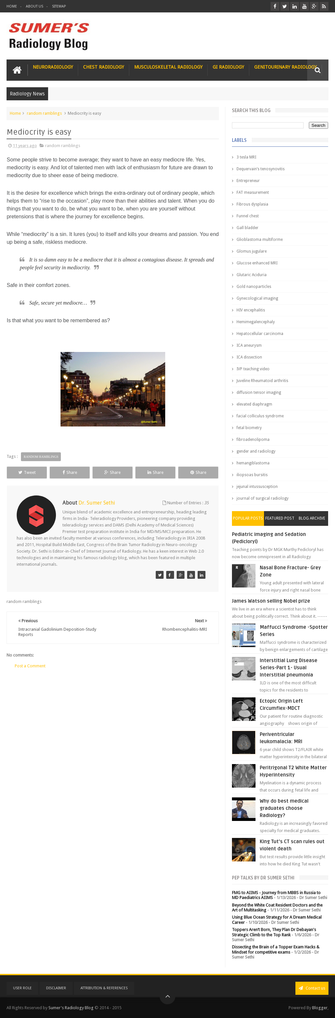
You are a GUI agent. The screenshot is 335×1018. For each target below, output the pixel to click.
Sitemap (59, 6)
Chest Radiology (103, 67)
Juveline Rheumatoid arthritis (262, 380)
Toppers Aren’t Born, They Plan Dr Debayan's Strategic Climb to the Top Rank (274, 932)
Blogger (319, 1007)
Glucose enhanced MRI (257, 263)
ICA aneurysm (249, 345)
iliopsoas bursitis (252, 475)
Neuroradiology (53, 67)
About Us (34, 6)
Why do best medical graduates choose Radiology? (284, 808)
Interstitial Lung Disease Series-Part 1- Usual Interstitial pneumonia (288, 668)
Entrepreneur (248, 180)
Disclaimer (56, 988)
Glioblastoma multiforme (260, 239)
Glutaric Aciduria (252, 275)
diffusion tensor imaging (259, 392)
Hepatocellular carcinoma (260, 333)
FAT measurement (253, 192)
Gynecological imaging (257, 298)
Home (12, 6)
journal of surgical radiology (263, 498)
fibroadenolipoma (253, 439)
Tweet (27, 472)
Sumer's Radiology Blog (71, 1007)
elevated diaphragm (254, 404)
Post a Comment (30, 665)
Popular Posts (248, 518)
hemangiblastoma (253, 463)
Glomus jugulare (252, 251)
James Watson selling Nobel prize (271, 601)
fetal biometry (249, 428)
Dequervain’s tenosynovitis (261, 169)
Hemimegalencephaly (256, 322)
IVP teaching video (253, 369)
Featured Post (279, 518)
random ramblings (44, 113)
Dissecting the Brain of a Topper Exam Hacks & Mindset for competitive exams (275, 949)
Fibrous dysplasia (252, 204)
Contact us (312, 988)
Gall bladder (247, 227)
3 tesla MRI (246, 157)
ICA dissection (249, 357)
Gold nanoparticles (254, 286)
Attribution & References (104, 988)
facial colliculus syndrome (260, 416)
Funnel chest (248, 216)
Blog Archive (312, 518)
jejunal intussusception (257, 486)
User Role (22, 988)
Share (69, 472)
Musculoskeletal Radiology (168, 67)
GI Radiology (228, 67)
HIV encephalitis (251, 310)
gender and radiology (256, 451)
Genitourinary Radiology (285, 67)
